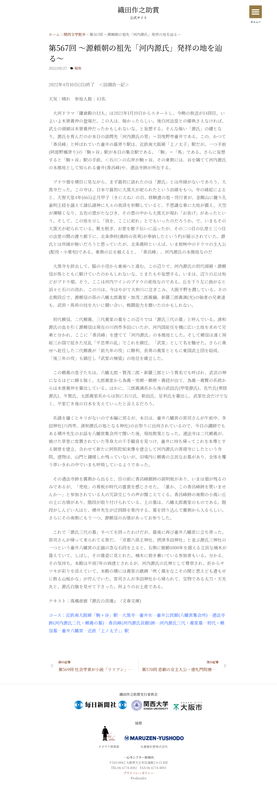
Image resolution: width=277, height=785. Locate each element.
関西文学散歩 (75, 34)
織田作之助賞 (138, 13)
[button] (255, 11)
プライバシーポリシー (138, 773)
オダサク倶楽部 (108, 746)
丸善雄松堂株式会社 (154, 746)
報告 (77, 68)
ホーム (54, 34)
